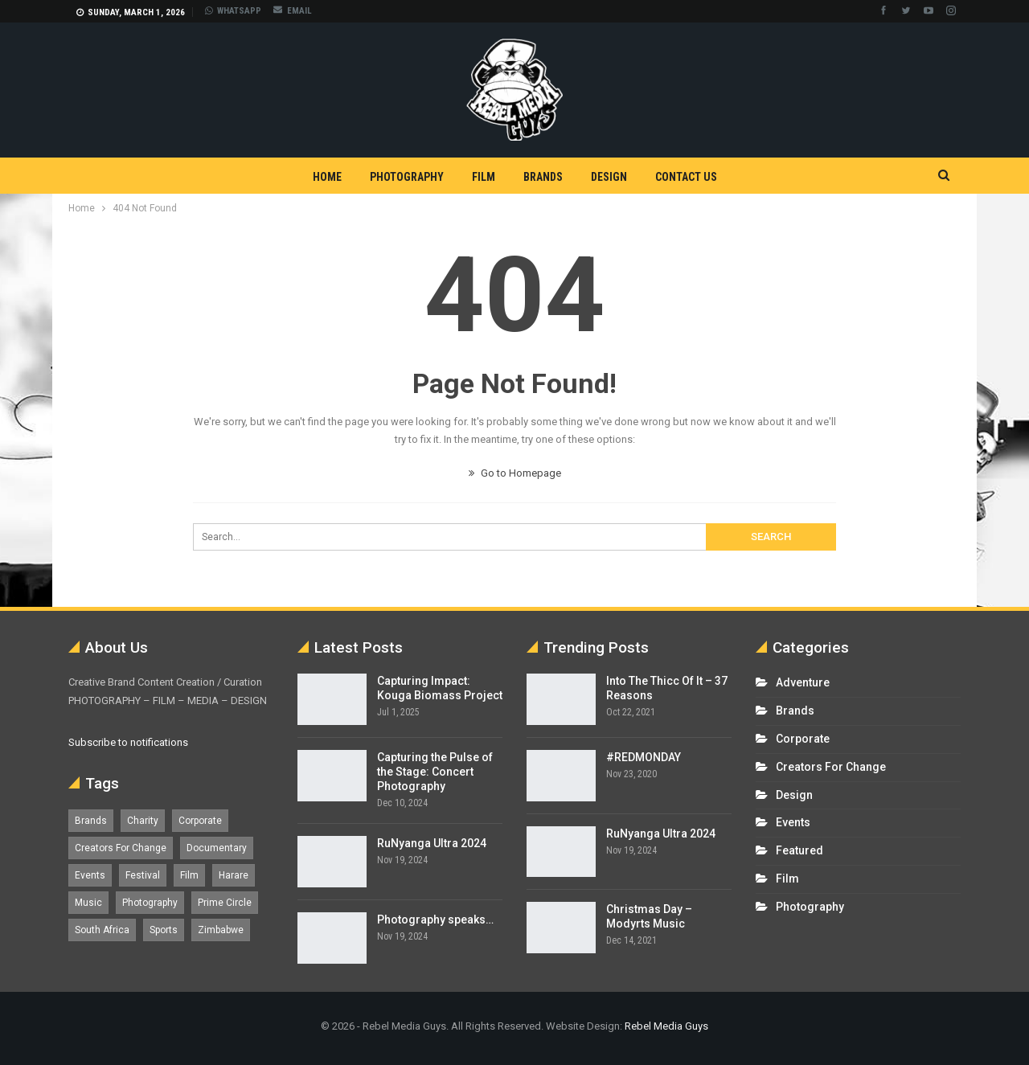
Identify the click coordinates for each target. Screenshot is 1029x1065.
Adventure (803, 682)
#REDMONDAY (643, 757)
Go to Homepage (515, 473)
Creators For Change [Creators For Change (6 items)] (120, 848)
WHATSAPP (233, 11)
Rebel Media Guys (666, 1026)
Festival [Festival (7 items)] (142, 875)
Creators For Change (831, 766)
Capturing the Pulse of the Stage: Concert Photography (435, 772)
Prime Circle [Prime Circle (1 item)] (225, 902)
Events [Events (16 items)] (90, 875)
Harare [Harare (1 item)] (233, 875)
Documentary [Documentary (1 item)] (217, 848)
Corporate (803, 738)
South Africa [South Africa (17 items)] (102, 930)
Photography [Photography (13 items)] (150, 902)
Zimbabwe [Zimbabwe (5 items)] (221, 930)
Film (483, 176)
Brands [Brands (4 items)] (91, 820)
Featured (799, 850)
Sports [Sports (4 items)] (164, 930)
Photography (407, 176)
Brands (543, 176)
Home (327, 176)
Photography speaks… (435, 919)
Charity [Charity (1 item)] (142, 820)
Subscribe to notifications (128, 742)
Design (609, 176)
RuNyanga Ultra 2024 (431, 843)
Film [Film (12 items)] (189, 875)
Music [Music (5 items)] (88, 902)
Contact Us (686, 176)
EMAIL (292, 11)
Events (793, 822)
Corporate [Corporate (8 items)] (200, 820)
